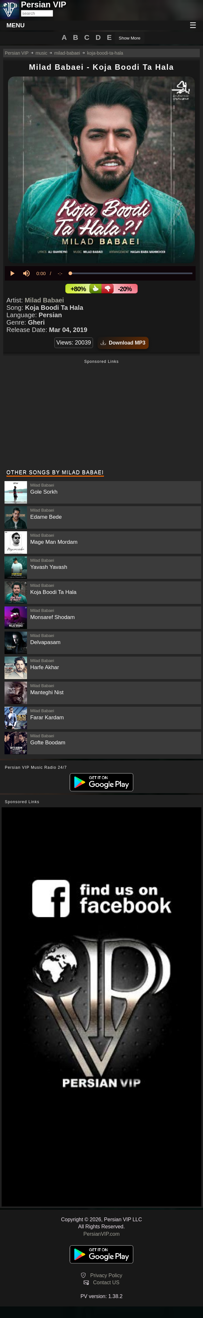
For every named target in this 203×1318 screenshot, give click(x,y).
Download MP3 (123, 342)
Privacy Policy (106, 1275)
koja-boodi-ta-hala (105, 53)
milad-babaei (67, 53)
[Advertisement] (101, 415)
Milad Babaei (44, 300)
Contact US (106, 1282)
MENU (15, 25)
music (41, 53)
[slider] (131, 273)
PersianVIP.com (101, 1234)
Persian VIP (17, 53)
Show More (129, 38)
